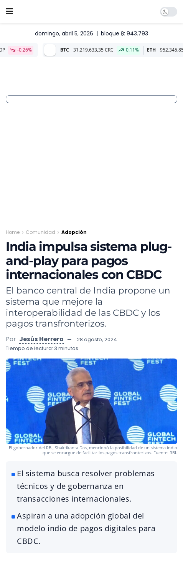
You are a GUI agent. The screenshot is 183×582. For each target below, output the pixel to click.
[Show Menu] (9, 11)
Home (13, 232)
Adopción (74, 232)
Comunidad (40, 232)
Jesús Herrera (41, 339)
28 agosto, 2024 (97, 339)
